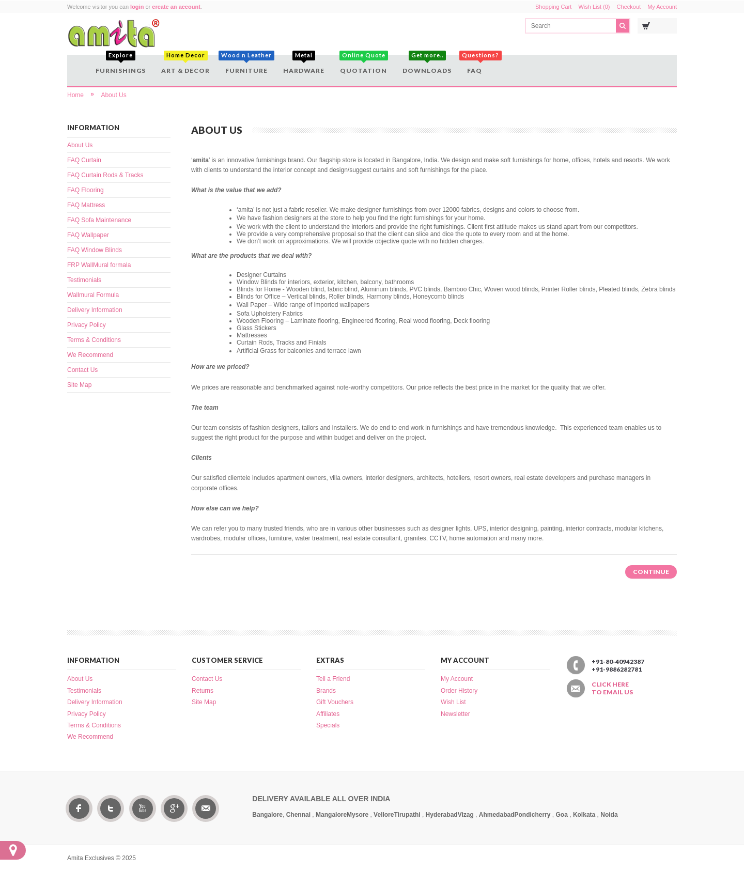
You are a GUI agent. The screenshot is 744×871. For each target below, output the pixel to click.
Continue (651, 572)
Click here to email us (612, 688)
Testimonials (84, 280)
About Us (113, 95)
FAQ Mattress (86, 205)
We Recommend (90, 355)
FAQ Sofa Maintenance (99, 220)
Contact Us (82, 370)
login (137, 7)
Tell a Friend (333, 678)
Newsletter (455, 714)
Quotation (363, 64)
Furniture (246, 64)
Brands (326, 690)
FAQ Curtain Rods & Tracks (105, 175)
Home (75, 95)
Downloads (427, 64)
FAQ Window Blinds (94, 250)
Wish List (453, 702)
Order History (459, 690)
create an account (176, 7)
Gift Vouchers (334, 702)
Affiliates (327, 714)
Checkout (629, 7)
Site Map (79, 384)
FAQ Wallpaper (88, 235)
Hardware (303, 64)
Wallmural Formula (93, 295)
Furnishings (121, 64)
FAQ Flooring (85, 190)
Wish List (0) (594, 7)
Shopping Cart (553, 7)
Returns (202, 690)
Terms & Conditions (94, 340)
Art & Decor (185, 64)
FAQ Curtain (84, 160)
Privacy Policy (86, 325)
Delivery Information (94, 310)
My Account (662, 7)
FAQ (476, 64)
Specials (327, 725)
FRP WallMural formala (99, 265)
